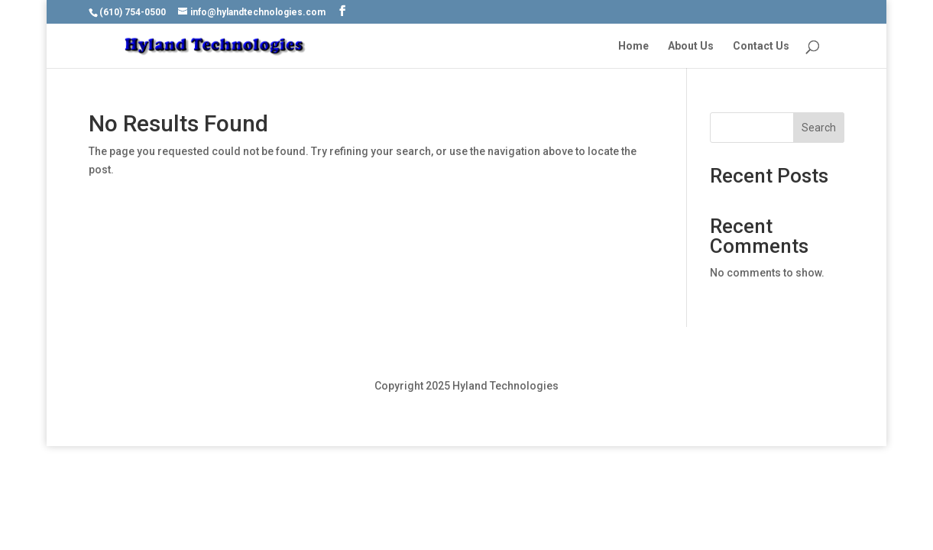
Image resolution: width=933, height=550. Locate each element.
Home (633, 46)
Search (819, 127)
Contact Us (761, 46)
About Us (691, 46)
